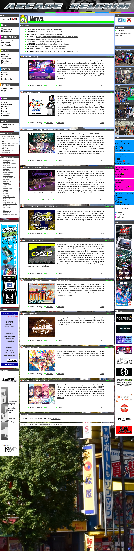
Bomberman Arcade (8, 172)
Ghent (65, 65)
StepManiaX (6, 152)
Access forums (7, 89)
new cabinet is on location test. (49, 39)
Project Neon (6, 200)
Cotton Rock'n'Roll (73, 286)
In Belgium (5, 43)
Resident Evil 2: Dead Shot (10, 150)
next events (124, 208)
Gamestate (60, 61)
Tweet (102, 85)
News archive (6, 31)
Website (4, 127)
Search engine (7, 41)
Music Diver (6, 141)
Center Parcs (100, 171)
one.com (59, 424)
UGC (69, 178)
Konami (59, 385)
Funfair (4, 111)
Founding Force (7, 181)
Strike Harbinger (7, 211)
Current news (6, 29)
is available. (51, 49)
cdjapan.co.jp (9, 364)
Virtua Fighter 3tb (74, 96)
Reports (4, 75)
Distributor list (6, 79)
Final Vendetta (6, 179)
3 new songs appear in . (49, 34)
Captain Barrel (6, 174)
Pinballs (4, 109)
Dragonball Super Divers (9, 177)
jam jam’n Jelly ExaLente (9, 147)
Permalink (60, 85)
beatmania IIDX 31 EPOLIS (66, 244)
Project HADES (7, 198)
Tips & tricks (6, 59)
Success (60, 284)
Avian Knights (6, 162)
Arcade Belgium (7, 125)
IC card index (6, 63)
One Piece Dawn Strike (9, 138)
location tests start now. (57, 37)
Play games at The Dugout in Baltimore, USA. (57, 51)
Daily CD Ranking (9, 314)
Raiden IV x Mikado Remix (9, 202)
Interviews (5, 77)
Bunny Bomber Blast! (8, 145)
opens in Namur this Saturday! (52, 44)
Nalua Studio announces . (49, 29)
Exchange (5, 115)
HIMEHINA (100, 387)
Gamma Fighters (7, 184)
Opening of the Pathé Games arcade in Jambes (53, 32)
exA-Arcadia (61, 134)
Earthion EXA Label (8, 140)
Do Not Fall (6, 148)
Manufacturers (7, 105)
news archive (55, 419)
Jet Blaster (5, 191)
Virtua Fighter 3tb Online (77, 98)
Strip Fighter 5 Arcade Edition (10, 214)
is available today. (51, 46)
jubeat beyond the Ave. (64, 318)
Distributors (5, 107)
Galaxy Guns (6, 183)
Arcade (4, 102)
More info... (49, 85)
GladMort (5, 186)
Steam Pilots (6, 209)
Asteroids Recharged (8, 160)
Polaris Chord (96, 385)
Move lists (5, 61)
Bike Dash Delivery (7, 170)
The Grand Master (7, 188)
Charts (4, 73)
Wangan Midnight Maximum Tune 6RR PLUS (72, 211)
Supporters (5, 113)
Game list (5, 54)
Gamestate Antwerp (41, 193)
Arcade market (7, 93)
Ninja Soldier (6, 195)
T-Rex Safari (6, 216)
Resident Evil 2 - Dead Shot (10, 204)
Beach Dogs (6, 169)
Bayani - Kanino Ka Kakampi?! (10, 167)
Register (4, 91)
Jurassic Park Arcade (8, 136)
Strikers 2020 (6, 212)
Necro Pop (5, 193)
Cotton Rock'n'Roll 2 (81, 284)
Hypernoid (5, 190)
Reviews (4, 57)
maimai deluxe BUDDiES (65, 351)
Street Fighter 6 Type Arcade (10, 143)
